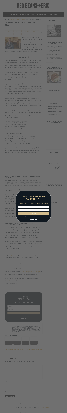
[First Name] (33, 207)
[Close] (49, 192)
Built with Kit (33, 219)
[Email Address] (33, 210)
